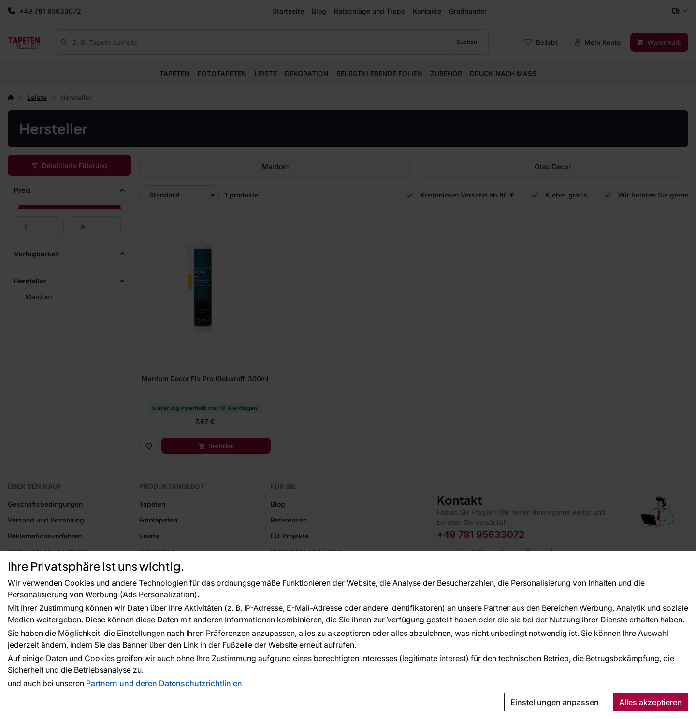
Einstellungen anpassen (554, 702)
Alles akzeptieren (650, 702)
